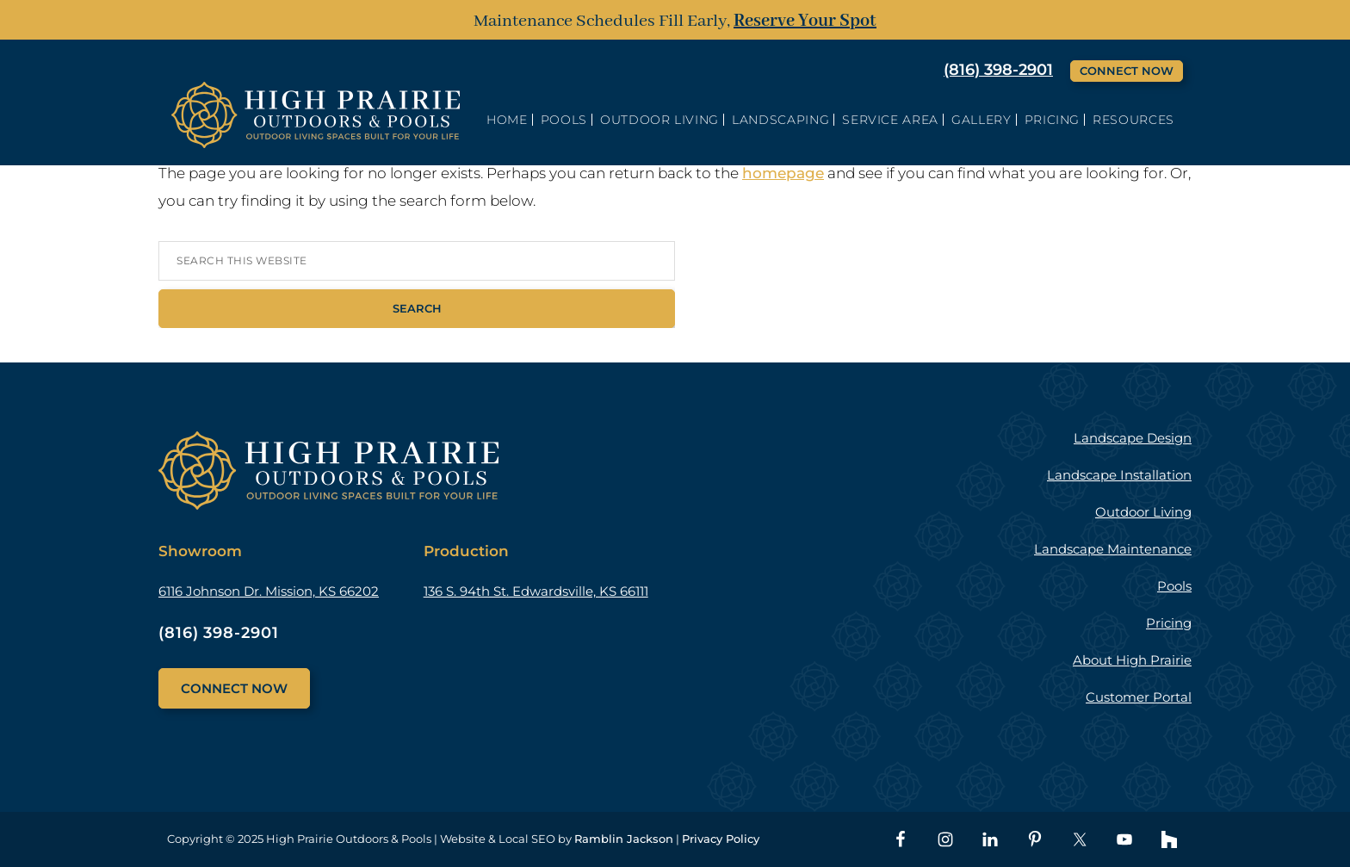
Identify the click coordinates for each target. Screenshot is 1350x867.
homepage (783, 173)
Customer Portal (1139, 697)
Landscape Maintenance (1113, 548)
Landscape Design (1133, 437)
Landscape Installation (1119, 474)
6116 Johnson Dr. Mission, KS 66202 (268, 591)
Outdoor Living (1143, 511)
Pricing (1169, 622)
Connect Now (1127, 70)
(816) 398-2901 (998, 69)
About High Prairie (1132, 659)
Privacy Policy (720, 838)
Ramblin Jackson (623, 838)
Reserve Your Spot (805, 21)
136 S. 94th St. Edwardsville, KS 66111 (536, 591)
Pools (1174, 585)
